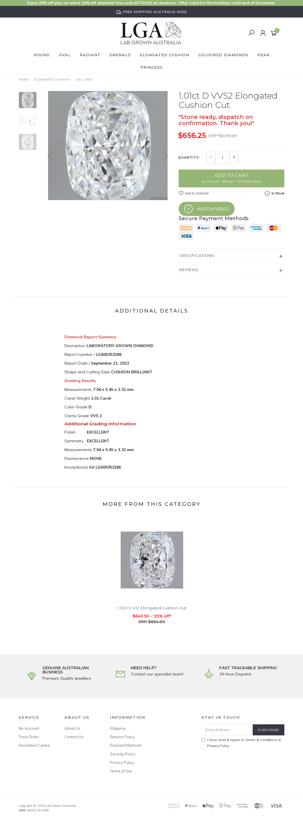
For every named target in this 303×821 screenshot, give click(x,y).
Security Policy (122, 754)
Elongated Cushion (164, 55)
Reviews (188, 269)
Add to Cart (231, 178)
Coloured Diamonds (223, 55)
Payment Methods (126, 745)
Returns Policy (122, 737)
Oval (65, 55)
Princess (151, 67)
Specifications (197, 255)
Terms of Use (121, 771)
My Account (29, 728)
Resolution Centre (34, 745)
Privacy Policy (122, 762)
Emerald (120, 55)
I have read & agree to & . (241, 743)
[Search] (251, 33)
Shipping (117, 728)
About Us (72, 728)
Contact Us (73, 737)
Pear (263, 55)
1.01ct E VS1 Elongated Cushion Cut (151, 612)
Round (42, 55)
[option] (107, 145)
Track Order (29, 737)
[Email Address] (227, 729)
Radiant (90, 55)
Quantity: (189, 157)
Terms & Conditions (261, 740)
